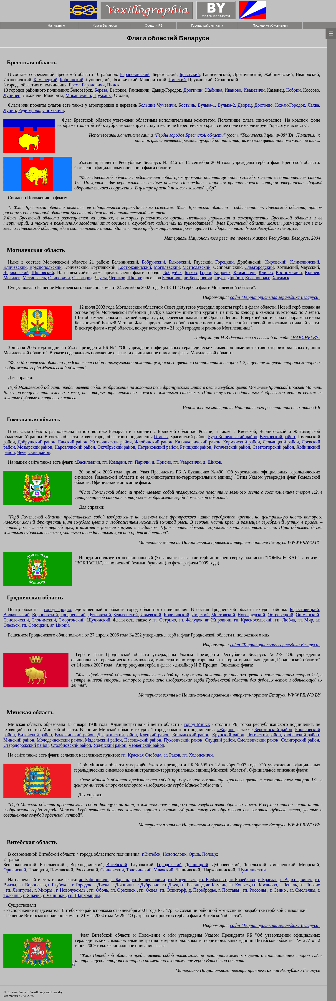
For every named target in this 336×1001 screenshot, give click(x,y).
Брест (74, 84)
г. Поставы (229, 890)
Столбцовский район (71, 745)
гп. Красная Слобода (141, 754)
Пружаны (102, 95)
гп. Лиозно (309, 884)
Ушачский (163, 869)
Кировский (275, 261)
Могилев (11, 277)
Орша (194, 854)
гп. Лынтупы (19, 890)
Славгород (82, 277)
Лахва (313, 105)
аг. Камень (216, 884)
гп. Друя (170, 884)
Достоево (263, 105)
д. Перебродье (202, 890)
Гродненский (73, 614)
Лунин (9, 110)
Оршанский (14, 869)
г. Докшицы (123, 884)
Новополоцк (175, 854)
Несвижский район (142, 739)
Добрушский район (36, 441)
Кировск (222, 272)
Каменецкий (45, 79)
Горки (205, 272)
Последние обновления (270, 25)
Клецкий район (154, 734)
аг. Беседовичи (198, 277)
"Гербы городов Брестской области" (189, 135)
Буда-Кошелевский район (232, 436)
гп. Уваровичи (187, 462)
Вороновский (45, 614)
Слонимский (43, 619)
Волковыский (16, 614)
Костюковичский (134, 267)
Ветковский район (277, 436)
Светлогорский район (273, 447)
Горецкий (224, 261)
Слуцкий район (220, 739)
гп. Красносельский (253, 619)
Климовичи (244, 272)
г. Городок (81, 884)
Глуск (220, 277)
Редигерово (29, 110)
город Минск (197, 724)
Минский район (18, 739)
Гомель (161, 436)
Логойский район (264, 734)
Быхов (191, 272)
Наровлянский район (75, 447)
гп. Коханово (264, 884)
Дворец (244, 105)
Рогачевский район (232, 447)
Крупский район (228, 734)
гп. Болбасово (212, 879)
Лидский (200, 614)
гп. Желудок (190, 619)
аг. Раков (172, 754)
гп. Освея (148, 890)
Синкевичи (53, 110)
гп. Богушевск (182, 879)
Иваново (233, 90)
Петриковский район (158, 447)
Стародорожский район (26, 745)
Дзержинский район (117, 734)
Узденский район (109, 745)
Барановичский (134, 74)
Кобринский (71, 79)
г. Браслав (268, 879)
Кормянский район (241, 441)
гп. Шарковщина (84, 895)
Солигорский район (300, 739)
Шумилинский (251, 869)
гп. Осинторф (173, 890)
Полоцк (209, 854)
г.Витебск (151, 854)
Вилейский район (35, 734)
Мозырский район (34, 447)
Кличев (266, 272)
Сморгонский (71, 619)
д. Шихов (212, 462)
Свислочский (16, 619)
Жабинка (213, 90)
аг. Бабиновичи (94, 879)
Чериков (117, 277)
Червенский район (146, 745)
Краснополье (257, 277)
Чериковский (16, 272)
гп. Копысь (239, 884)
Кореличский (176, 614)
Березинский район (273, 729)
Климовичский (304, 261)
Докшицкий (196, 864)
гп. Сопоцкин (35, 625)
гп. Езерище (192, 884)
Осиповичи (59, 277)
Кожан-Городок (290, 105)
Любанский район (301, 734)
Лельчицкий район (281, 441)
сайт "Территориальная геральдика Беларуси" (275, 297)
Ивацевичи (254, 90)
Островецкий (280, 614)
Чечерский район (33, 452)
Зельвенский (126, 614)
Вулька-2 (226, 105)
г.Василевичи (87, 462)
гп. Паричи (139, 462)
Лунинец (11, 95)
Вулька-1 (206, 105)
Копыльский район (190, 734)
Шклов (134, 277)
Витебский (116, 864)
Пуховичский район (183, 739)
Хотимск (281, 277)
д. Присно (161, 462)
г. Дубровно (148, 884)
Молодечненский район (60, 739)
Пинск (113, 84)
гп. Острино (164, 619)
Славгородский (259, 267)
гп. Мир (305, 619)
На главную (56, 25)
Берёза (100, 90)
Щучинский (98, 619)
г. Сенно (278, 890)
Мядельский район (103, 739)
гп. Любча (285, 619)
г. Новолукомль (71, 890)
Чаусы (101, 277)
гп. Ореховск (124, 890)
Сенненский (112, 869)
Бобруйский (153, 261)
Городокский (169, 864)
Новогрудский (251, 614)
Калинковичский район (197, 441)
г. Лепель (288, 884)
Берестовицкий (304, 609)
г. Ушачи (32, 895)
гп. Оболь (98, 890)
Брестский (190, 74)
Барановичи (93, 84)
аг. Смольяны (302, 890)
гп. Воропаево (32, 884)
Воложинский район (75, 734)
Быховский (179, 261)
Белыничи (172, 277)
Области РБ (154, 25)
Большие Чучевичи (157, 105)
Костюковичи (289, 272)
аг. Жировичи (218, 619)
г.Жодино (226, 729)
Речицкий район (195, 447)
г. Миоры (44, 890)
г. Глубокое (59, 884)
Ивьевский (150, 614)
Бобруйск (172, 272)
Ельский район (72, 441)
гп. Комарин (114, 462)
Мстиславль (34, 277)
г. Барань (120, 879)
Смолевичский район (257, 739)
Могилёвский (167, 267)
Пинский (177, 79)
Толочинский (138, 869)
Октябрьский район (116, 447)
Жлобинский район (153, 441)
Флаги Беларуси (105, 25)
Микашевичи (78, 95)
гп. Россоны (255, 890)
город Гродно (57, 609)
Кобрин (293, 90)
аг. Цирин (59, 625)
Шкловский (43, 272)
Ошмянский (307, 614)
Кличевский (15, 267)
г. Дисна (101, 884)
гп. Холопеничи (197, 754)
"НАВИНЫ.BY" (305, 337)
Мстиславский (196, 267)
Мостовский (223, 614)
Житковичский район (111, 441)
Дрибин (235, 277)
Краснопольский (45, 267)
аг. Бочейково (242, 879)
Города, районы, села (207, 25)
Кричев (312, 272)
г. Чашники (54, 895)
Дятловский (99, 614)
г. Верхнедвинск (296, 879)
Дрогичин (192, 90)
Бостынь (187, 105)
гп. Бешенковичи (148, 879)
